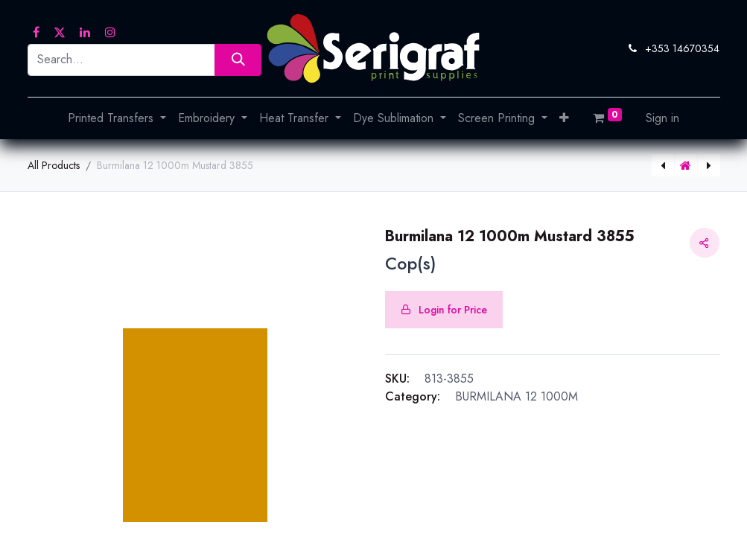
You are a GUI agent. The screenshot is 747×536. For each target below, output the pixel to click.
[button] (564, 118)
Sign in (662, 118)
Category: (412, 396)
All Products (54, 165)
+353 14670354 (682, 48)
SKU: (397, 378)
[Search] (237, 60)
